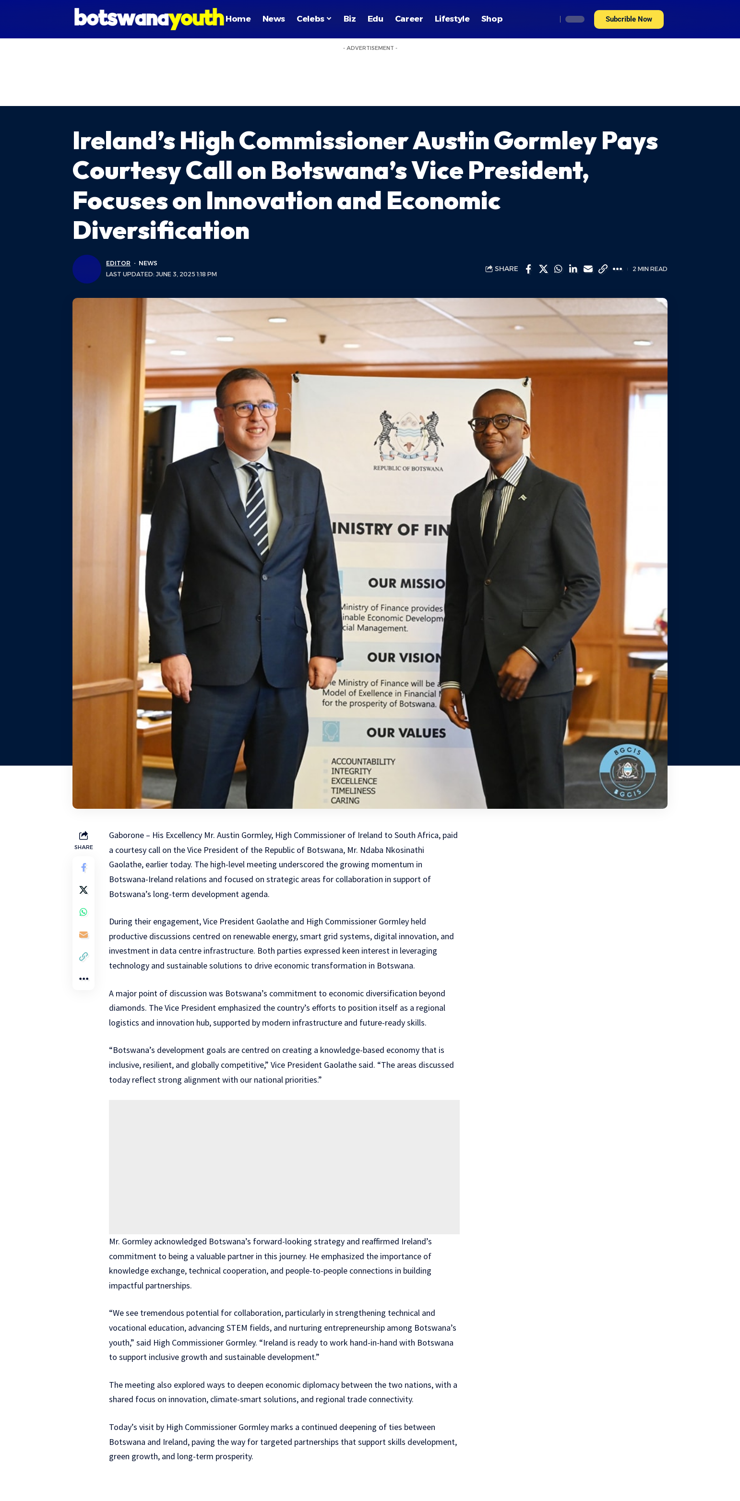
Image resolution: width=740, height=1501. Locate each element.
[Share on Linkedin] (573, 269)
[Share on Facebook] (528, 269)
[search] (547, 19)
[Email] (588, 269)
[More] (617, 269)
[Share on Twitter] (543, 269)
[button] (629, 19)
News (147, 263)
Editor (118, 263)
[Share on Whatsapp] (558, 269)
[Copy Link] (602, 269)
